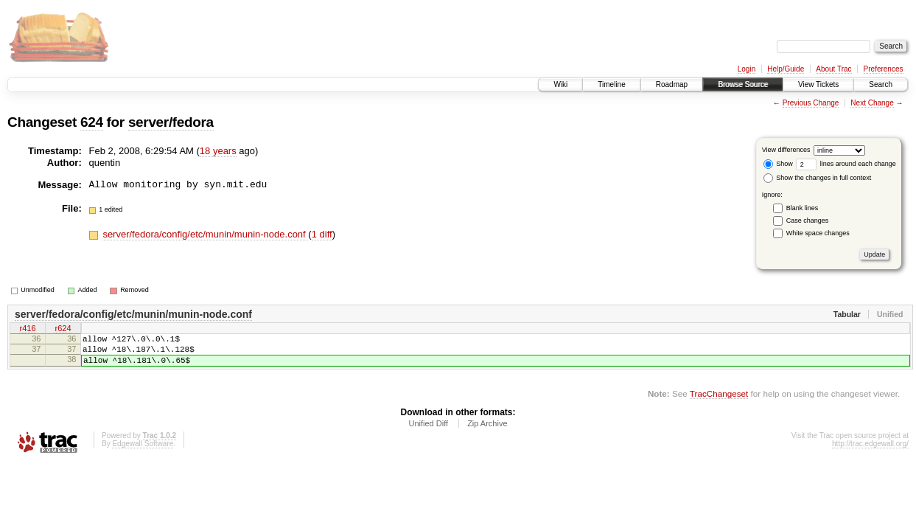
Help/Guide (785, 69)
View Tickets (818, 84)
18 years (218, 150)
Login (746, 69)
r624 (63, 329)
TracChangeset (719, 402)
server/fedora (171, 122)
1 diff (322, 234)
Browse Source (743, 84)
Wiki (560, 84)
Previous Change (811, 103)
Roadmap (672, 84)
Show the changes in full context (817, 177)
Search (880, 84)
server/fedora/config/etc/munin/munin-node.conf (205, 234)
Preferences (883, 69)
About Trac (833, 69)
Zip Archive (487, 432)
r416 (27, 329)
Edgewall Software (142, 452)
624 (91, 122)
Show (778, 163)
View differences (786, 149)
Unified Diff (428, 432)
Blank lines (802, 208)
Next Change (871, 103)
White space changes (818, 233)
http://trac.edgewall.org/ (870, 452)
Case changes (807, 220)
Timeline (611, 84)
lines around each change (846, 163)
